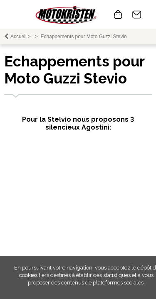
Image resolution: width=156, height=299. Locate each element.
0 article (118, 14)
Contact (137, 14)
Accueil (18, 36)
